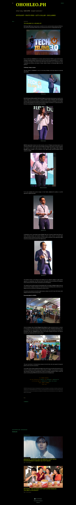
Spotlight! (20, 15)
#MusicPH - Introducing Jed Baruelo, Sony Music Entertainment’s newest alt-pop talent (40, 459)
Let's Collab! (41, 15)
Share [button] (13, 21)
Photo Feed (29, 15)
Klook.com (14, 431)
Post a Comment (28, 491)
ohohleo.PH (31, 5)
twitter (42, 379)
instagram (49, 379)
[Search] (62, 3)
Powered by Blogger (38, 498)
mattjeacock (40, 500)
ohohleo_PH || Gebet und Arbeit (49, 380)
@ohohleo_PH (56, 379)
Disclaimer (51, 15)
